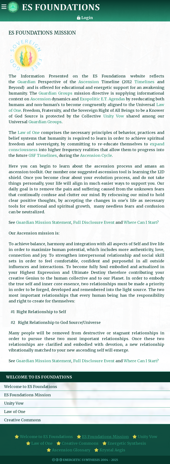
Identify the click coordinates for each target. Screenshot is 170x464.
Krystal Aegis (112, 450)
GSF (32, 155)
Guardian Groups (55, 93)
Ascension (88, 81)
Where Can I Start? (141, 222)
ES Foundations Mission (27, 395)
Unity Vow (113, 116)
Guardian (26, 81)
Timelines (144, 81)
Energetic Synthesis (127, 443)
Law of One (29, 132)
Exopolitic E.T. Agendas (102, 99)
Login (85, 17)
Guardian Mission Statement (43, 222)
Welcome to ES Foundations (30, 386)
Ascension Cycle (96, 155)
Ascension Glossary (71, 450)
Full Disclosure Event (94, 222)
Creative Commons (22, 420)
